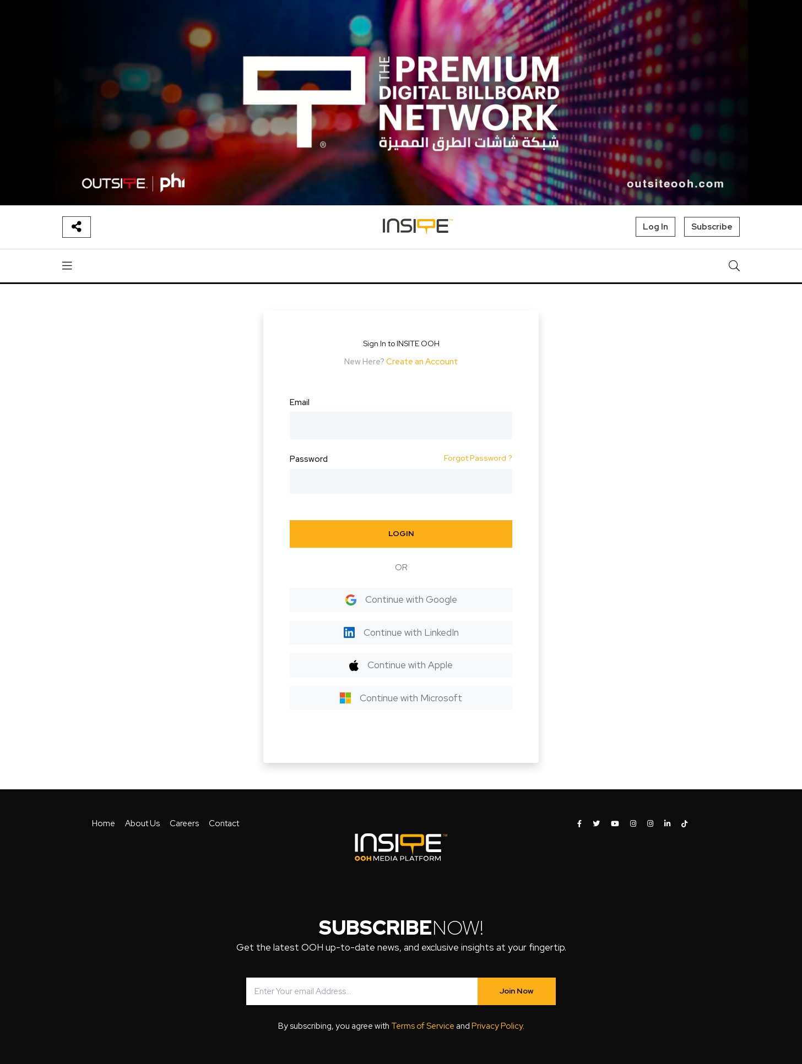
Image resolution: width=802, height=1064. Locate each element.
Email (300, 402)
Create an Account (422, 361)
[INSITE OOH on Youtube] (615, 824)
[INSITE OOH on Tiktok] (684, 824)
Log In (655, 226)
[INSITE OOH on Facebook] (579, 824)
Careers (184, 823)
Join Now (517, 991)
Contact (224, 823)
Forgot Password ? (478, 458)
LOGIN (401, 533)
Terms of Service (422, 1026)
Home (103, 823)
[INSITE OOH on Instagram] (633, 824)
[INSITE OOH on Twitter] (596, 824)
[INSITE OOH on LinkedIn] (667, 824)
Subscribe (712, 226)
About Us (142, 823)
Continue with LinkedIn (401, 632)
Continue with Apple (400, 665)
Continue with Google (401, 599)
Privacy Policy (497, 1026)
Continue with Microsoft (401, 698)
